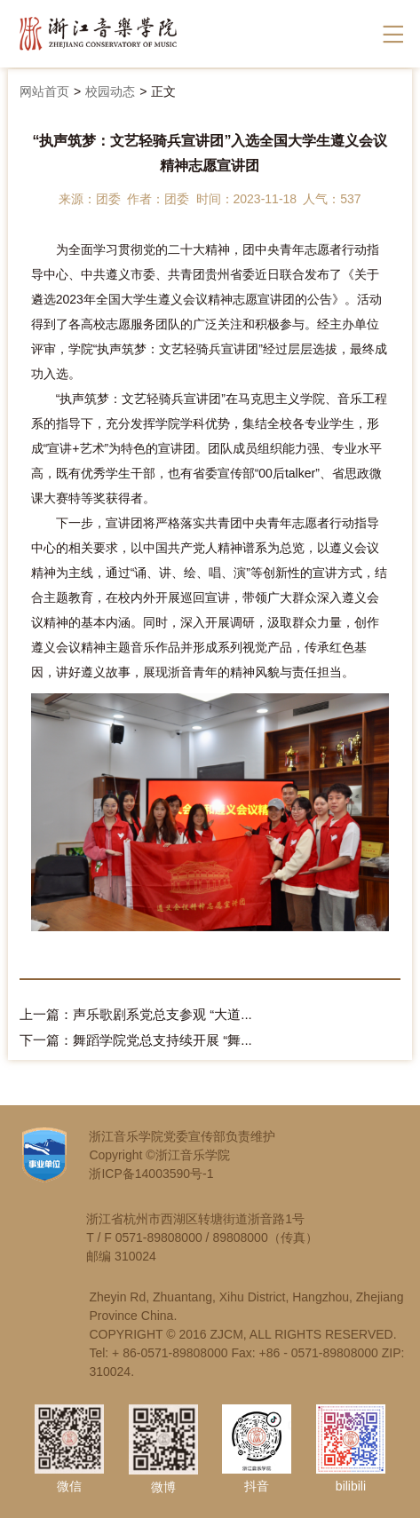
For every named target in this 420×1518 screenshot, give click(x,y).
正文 (163, 91)
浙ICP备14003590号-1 (151, 1173)
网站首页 (44, 91)
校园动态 (110, 91)
